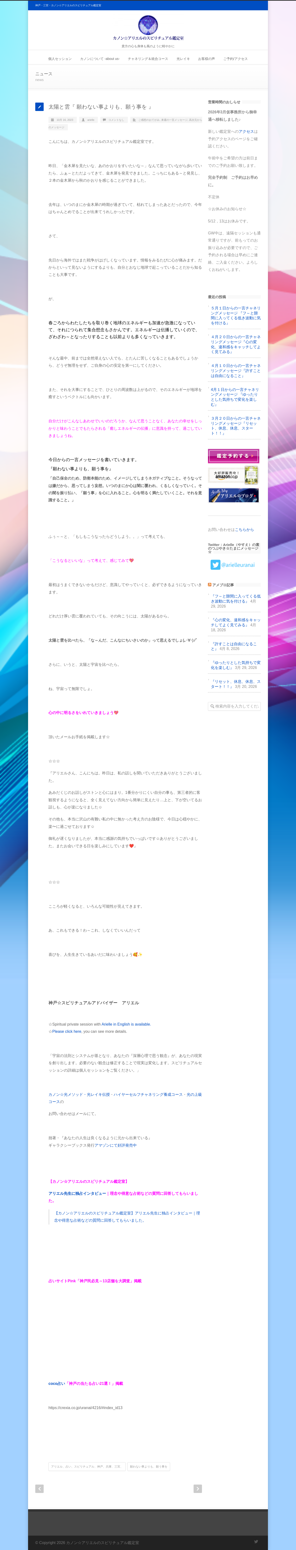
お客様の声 (206, 59)
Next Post (198, 1489)
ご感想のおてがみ (149, 119)
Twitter (256, 1541)
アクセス (246, 131)
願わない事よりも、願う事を (148, 1466)
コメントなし (116, 119)
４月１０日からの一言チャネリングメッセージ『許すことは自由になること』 (236, 371)
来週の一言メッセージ (174, 119)
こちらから (244, 530)
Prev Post (39, 1489)
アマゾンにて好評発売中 (116, 1145)
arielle (90, 119)
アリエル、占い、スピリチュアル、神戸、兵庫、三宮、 (87, 1466)
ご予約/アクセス (235, 59)
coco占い (56, 1384)
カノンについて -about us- (100, 59)
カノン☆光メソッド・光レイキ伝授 (79, 1094)
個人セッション (60, 59)
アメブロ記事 (223, 585)
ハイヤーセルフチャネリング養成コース (148, 1094)
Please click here (66, 1031)
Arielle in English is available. (126, 1024)
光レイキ (183, 59)
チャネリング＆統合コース (148, 59)
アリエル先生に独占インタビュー (77, 1193)
